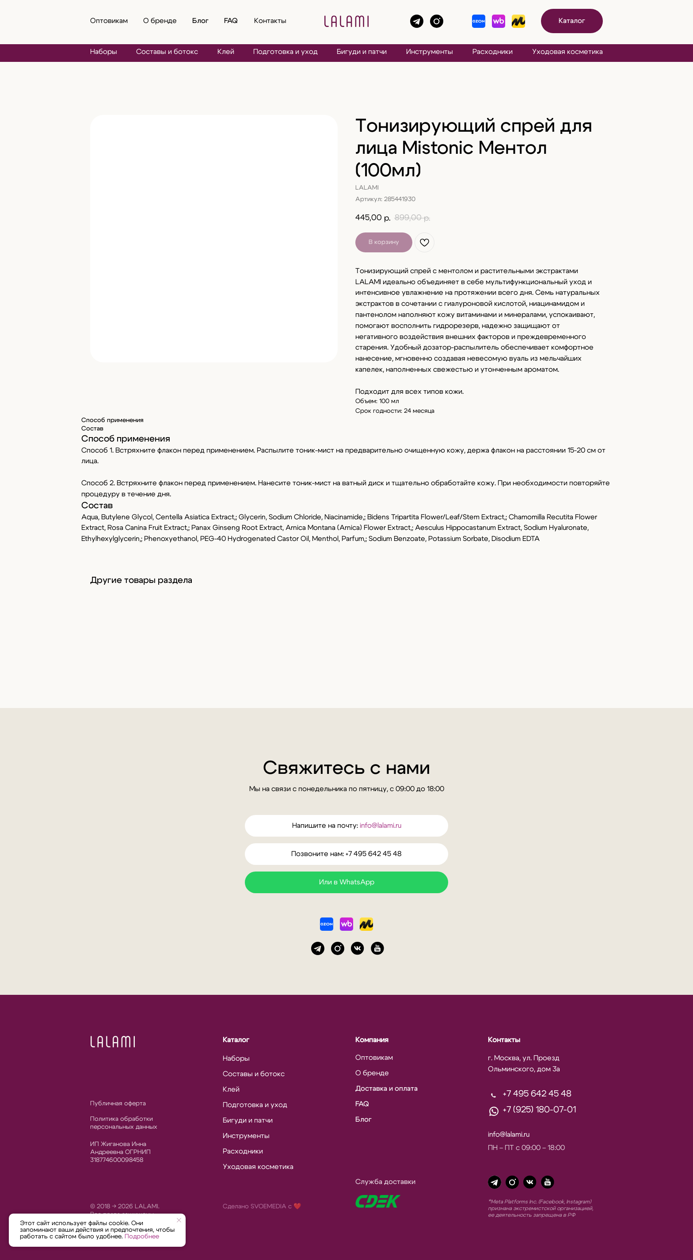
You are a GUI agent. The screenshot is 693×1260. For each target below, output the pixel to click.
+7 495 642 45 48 (537, 1093)
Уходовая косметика (567, 51)
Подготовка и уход (285, 51)
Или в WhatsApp (346, 882)
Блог (200, 20)
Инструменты (429, 51)
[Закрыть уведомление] (179, 1220)
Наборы (103, 51)
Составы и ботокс (167, 51)
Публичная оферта (118, 1103)
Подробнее (142, 1236)
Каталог (236, 1039)
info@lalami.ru (380, 825)
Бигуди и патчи (362, 51)
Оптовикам (109, 20)
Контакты (270, 20)
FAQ (231, 20)
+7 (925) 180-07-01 (539, 1109)
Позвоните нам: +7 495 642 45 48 (346, 853)
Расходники (492, 51)
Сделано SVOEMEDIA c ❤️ (262, 1206)
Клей (225, 51)
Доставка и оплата (386, 1088)
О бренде (160, 20)
